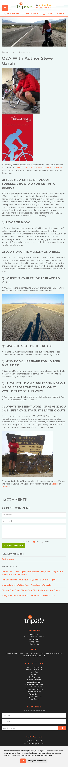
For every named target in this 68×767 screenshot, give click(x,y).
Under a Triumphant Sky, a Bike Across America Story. (38, 167)
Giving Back (34, 642)
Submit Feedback (13, 546)
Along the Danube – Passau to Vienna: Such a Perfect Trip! (28, 595)
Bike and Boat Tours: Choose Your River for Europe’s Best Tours (31, 590)
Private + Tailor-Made (34, 670)
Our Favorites (34, 677)
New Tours (34, 699)
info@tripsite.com (36, 743)
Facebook (6, 486)
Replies (45, 542)
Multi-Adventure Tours (34, 684)
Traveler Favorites (34, 679)
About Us (34, 634)
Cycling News (8, 559)
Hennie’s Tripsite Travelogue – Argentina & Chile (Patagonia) (29, 579)
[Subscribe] (62, 728)
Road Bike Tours (34, 692)
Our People (34, 639)
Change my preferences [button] (37, 761)
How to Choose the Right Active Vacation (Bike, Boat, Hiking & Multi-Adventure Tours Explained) (33, 573)
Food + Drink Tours (34, 687)
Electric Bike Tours (34, 682)
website (55, 484)
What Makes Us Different (34, 637)
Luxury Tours (34, 672)
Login (47, 14)
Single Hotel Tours (34, 697)
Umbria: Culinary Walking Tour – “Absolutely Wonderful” (27, 585)
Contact (31, 14)
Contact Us (34, 644)
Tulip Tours (34, 675)
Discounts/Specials (34, 667)
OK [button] (23, 761)
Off (41, 542)
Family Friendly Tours (34, 689)
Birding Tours (34, 694)
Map (60, 14)
